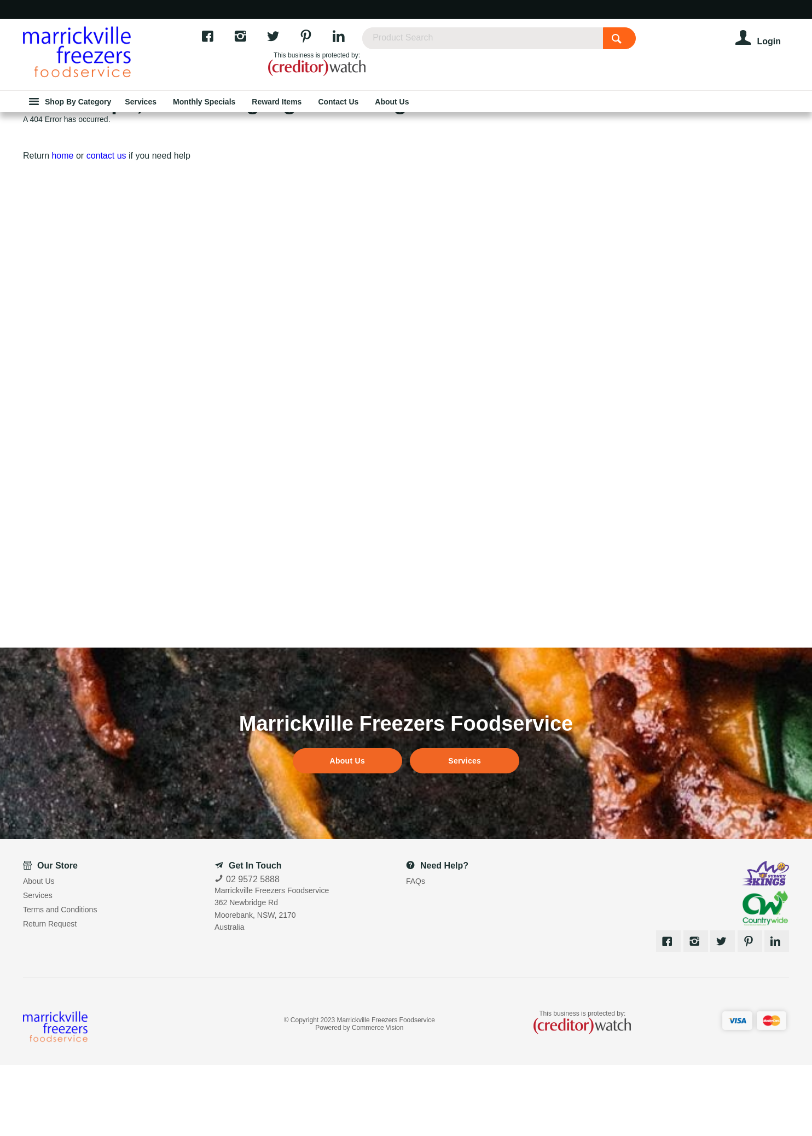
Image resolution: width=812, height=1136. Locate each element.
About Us (347, 832)
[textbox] (526, 44)
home (62, 226)
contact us (106, 226)
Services (464, 832)
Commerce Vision (377, 1099)
